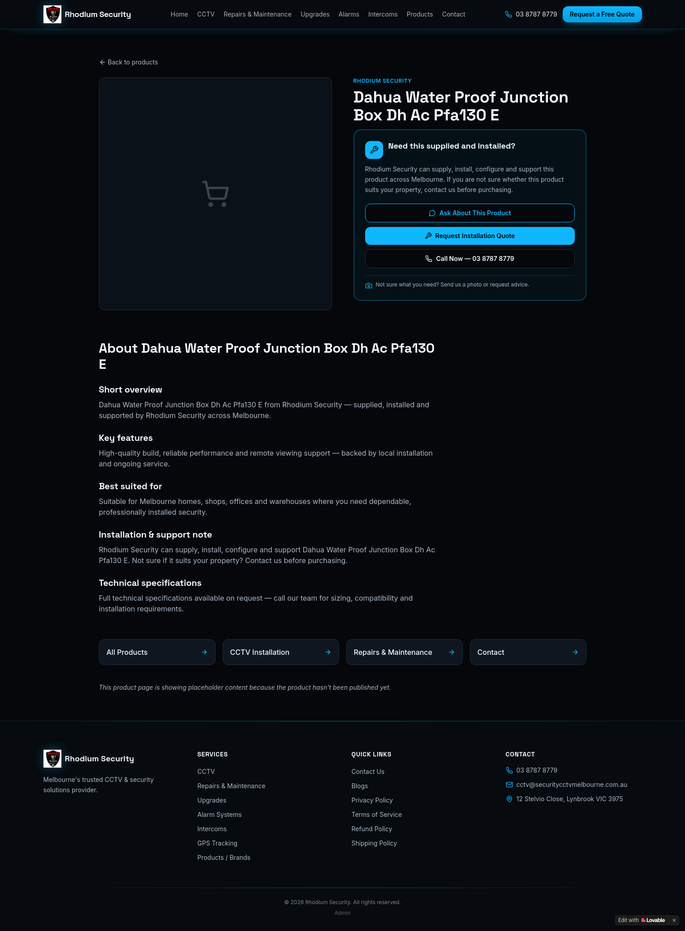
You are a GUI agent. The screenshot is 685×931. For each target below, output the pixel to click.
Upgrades (315, 14)
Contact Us (368, 771)
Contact (453, 14)
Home (179, 14)
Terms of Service (377, 814)
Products (420, 14)
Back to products (128, 62)
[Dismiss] (674, 920)
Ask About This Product (470, 213)
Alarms (349, 14)
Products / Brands (224, 857)
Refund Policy (372, 829)
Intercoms (383, 14)
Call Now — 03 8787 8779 (469, 258)
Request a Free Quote (602, 14)
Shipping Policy (374, 843)
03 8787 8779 (531, 14)
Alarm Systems (220, 814)
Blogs (360, 786)
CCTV (206, 14)
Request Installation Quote (470, 235)
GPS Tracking (218, 843)
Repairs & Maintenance (258, 14)
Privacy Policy (372, 800)
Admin (342, 913)
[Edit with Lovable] (641, 920)
